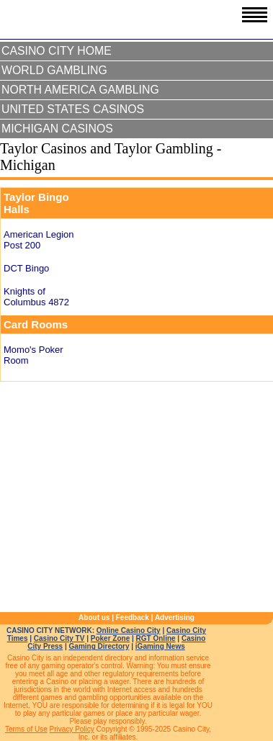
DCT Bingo (26, 268)
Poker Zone (110, 638)
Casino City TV (59, 638)
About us (94, 617)
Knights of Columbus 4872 (36, 296)
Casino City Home (56, 51)
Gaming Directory (99, 646)
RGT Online (156, 638)
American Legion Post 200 (39, 240)
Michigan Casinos (57, 128)
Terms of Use (26, 729)
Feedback (132, 617)
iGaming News (160, 646)
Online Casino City (129, 630)
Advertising (174, 617)
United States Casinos (72, 109)
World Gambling (54, 70)
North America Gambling (80, 90)
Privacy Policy (72, 729)
